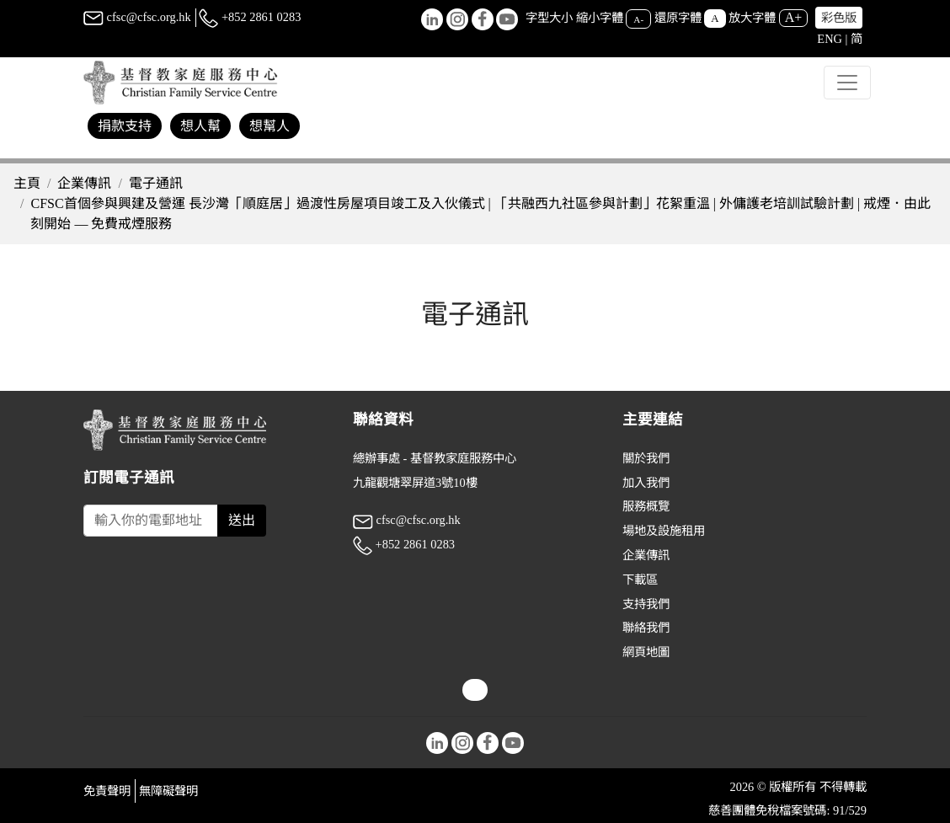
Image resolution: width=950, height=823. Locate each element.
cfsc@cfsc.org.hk (137, 17)
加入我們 (646, 482)
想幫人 (269, 126)
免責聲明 (107, 791)
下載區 (640, 579)
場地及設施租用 (663, 530)
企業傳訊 (84, 183)
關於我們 (646, 458)
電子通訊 (156, 183)
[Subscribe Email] (150, 521)
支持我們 (646, 604)
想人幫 (200, 126)
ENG (829, 38)
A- (638, 18)
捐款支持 (125, 126)
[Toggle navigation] (847, 82)
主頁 (26, 183)
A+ (794, 17)
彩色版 (839, 17)
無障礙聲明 (168, 791)
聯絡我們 (646, 627)
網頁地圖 (646, 652)
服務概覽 (646, 506)
